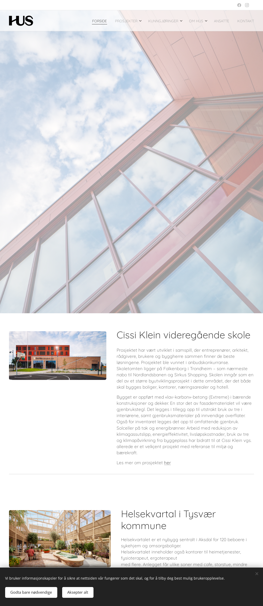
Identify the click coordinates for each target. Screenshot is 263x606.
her (167, 462)
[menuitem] (75, 20)
